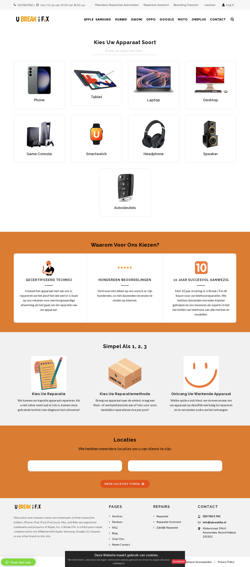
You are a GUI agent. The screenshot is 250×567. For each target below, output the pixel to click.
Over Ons (118, 538)
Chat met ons (20, 562)
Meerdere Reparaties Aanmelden (117, 4)
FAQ (115, 527)
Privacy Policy (226, 561)
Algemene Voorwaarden (197, 561)
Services (117, 516)
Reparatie (162, 516)
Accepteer (179, 561)
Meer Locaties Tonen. (124, 483)
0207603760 (25, 5)
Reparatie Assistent (156, 4)
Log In (228, 5)
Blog (115, 533)
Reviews (117, 521)
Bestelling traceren (186, 4)
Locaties (210, 4)
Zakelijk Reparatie (167, 527)
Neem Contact (121, 544)
